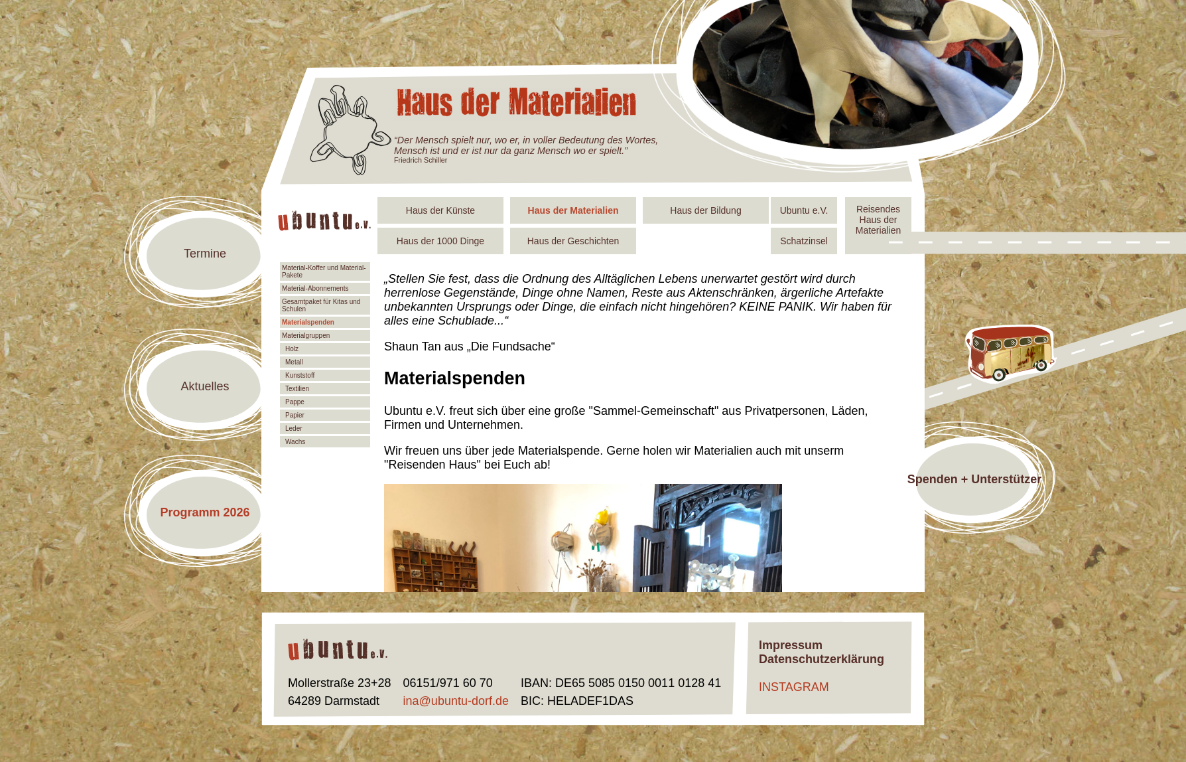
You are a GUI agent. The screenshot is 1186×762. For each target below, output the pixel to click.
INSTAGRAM (794, 687)
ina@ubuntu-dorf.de (456, 701)
